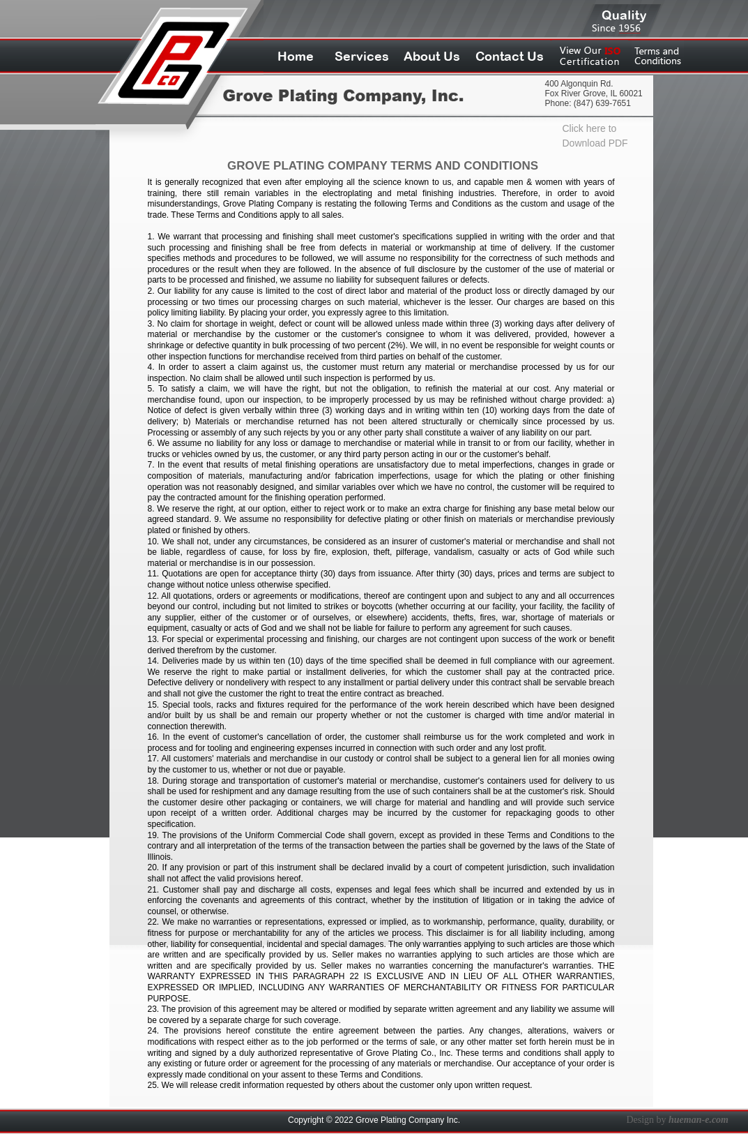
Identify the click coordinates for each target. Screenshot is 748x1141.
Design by (677, 1119)
